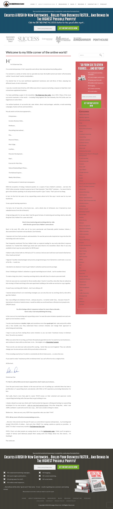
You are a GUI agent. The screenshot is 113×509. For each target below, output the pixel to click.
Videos (81, 298)
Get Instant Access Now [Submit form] (68, 28)
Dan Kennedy (82, 145)
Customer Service (84, 142)
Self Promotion (83, 256)
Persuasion (82, 237)
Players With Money (84, 239)
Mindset (81, 223)
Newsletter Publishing (85, 228)
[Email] (45, 28)
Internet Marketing (84, 192)
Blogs (80, 123)
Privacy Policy (59, 501)
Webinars (81, 301)
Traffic (81, 290)
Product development (85, 245)
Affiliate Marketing (84, 114)
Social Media (82, 270)
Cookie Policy (71, 501)
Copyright (49, 501)
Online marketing (83, 234)
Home (32, 4)
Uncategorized (83, 296)
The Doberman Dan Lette (37, 426)
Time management (84, 287)
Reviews (81, 4)
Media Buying (82, 220)
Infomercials (82, 189)
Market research (83, 209)
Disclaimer (40, 501)
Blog (72, 4)
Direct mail (82, 148)
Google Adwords (83, 172)
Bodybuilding (82, 125)
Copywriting (82, 137)
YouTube (81, 304)
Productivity (82, 248)
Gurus (80, 175)
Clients (81, 131)
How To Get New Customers (86, 186)
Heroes (81, 181)
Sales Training (83, 251)
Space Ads (82, 273)
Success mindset (83, 276)
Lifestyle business (83, 203)
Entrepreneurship (83, 161)
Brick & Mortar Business (85, 128)
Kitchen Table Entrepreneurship (87, 200)
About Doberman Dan (46, 4)
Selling (81, 259)
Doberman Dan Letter (85, 151)
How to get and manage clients (87, 183)
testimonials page (49, 431)
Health (81, 178)
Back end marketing (84, 120)
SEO (80, 265)
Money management (84, 225)
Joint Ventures (83, 195)
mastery (81, 217)
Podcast (103, 4)
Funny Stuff (82, 166)
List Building (82, 206)
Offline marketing (83, 231)
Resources (63, 4)
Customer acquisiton (84, 140)
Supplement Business (84, 279)
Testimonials (82, 284)
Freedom (81, 164)
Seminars (81, 262)
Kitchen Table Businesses (85, 197)
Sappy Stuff (82, 253)
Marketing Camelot (52, 342)
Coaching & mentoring (85, 134)
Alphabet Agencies (84, 117)
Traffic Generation (84, 293)
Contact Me (92, 4)
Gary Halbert (82, 169)
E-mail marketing (83, 158)
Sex (80, 268)
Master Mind (82, 214)
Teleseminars (82, 282)
